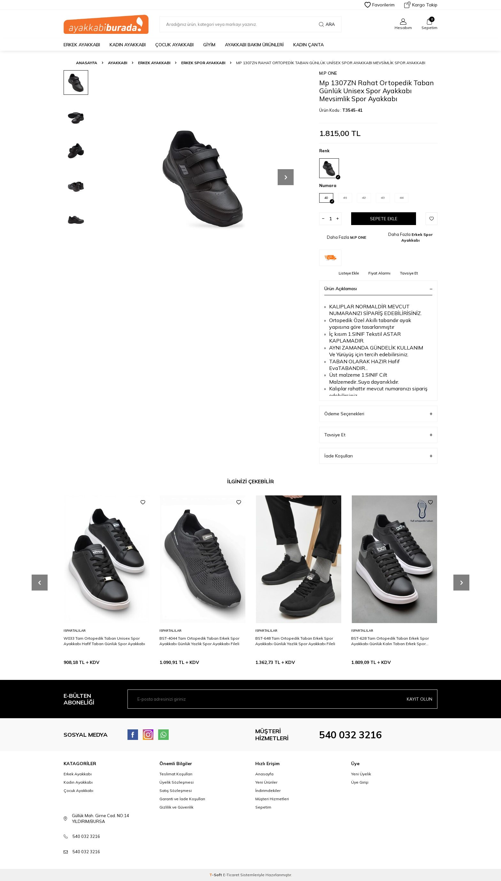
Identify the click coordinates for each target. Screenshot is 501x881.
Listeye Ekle (349, 273)
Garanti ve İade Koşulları (182, 798)
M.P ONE (328, 73)
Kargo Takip (420, 5)
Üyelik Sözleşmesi (176, 782)
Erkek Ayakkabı (82, 45)
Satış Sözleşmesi (175, 790)
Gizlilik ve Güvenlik (176, 807)
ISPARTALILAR (75, 631)
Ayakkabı (117, 62)
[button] (286, 177)
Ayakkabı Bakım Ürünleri (254, 45)
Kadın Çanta (308, 45)
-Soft (216, 874)
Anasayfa (86, 62)
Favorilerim (380, 5)
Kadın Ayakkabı (128, 45)
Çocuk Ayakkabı (174, 45)
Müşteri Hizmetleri (272, 798)
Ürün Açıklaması (378, 288)
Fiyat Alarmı (379, 273)
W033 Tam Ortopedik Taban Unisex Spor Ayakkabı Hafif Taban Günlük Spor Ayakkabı (104, 641)
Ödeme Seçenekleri (378, 414)
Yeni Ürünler (266, 782)
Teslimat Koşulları (175, 774)
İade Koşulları (378, 456)
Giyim (209, 45)
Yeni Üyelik (361, 774)
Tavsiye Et (409, 273)
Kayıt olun (419, 699)
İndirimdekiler (268, 790)
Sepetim (263, 807)
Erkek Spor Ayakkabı (203, 62)
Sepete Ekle (383, 219)
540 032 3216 (350, 735)
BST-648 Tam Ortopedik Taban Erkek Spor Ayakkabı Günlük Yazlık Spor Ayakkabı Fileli (295, 641)
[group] (203, 177)
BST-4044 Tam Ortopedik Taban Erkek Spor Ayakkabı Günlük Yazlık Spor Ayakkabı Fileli (199, 641)
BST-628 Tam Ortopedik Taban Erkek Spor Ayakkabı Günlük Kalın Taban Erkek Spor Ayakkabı (390, 641)
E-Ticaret (231, 874)
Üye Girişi (359, 782)
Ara (327, 24)
